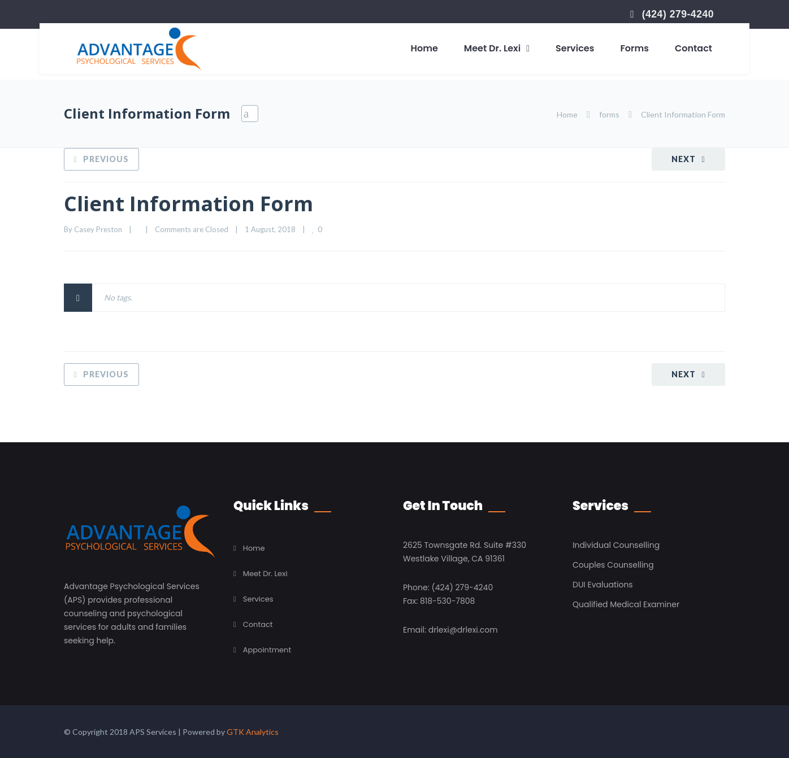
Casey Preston (98, 229)
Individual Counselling (616, 545)
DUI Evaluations (603, 584)
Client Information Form (188, 203)
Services (575, 48)
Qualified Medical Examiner (626, 604)
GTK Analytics (253, 732)
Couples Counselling (613, 564)
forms (609, 114)
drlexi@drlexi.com (463, 629)
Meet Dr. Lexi (492, 48)
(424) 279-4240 (678, 14)
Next (683, 159)
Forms (634, 48)
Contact (693, 48)
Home (424, 48)
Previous (106, 159)
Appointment (267, 649)
